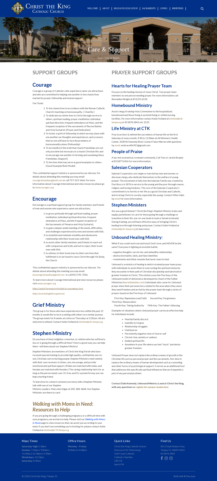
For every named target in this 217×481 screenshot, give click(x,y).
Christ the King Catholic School (130, 446)
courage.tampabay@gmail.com (47, 180)
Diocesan (190, 476)
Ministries (177, 8)
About (105, 8)
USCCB (118, 460)
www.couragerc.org (44, 187)
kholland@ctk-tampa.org (91, 321)
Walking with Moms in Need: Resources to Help (63, 406)
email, (118, 145)
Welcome (92, 8)
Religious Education (126, 8)
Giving (164, 8)
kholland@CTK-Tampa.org (56, 430)
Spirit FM (119, 464)
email (117, 198)
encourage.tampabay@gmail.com (49, 274)
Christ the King (37, 476)
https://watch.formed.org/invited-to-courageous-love (58, 288)
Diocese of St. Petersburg (127, 449)
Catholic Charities (123, 457)
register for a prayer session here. (152, 386)
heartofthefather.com (133, 282)
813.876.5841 (168, 453)
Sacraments (149, 8)
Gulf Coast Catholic (124, 453)
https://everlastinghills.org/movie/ (49, 293)
